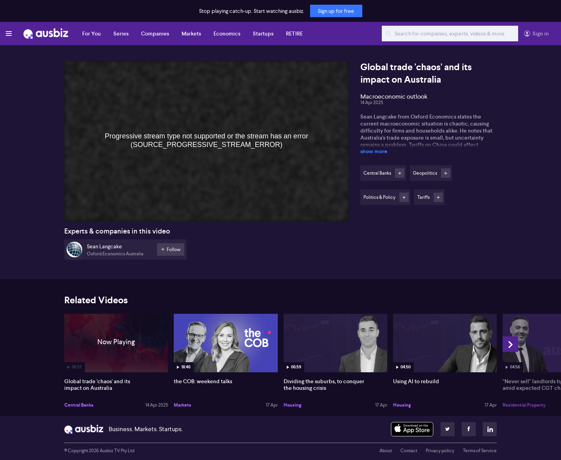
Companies (155, 33)
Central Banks (79, 405)
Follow (399, 173)
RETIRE (294, 33)
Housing (292, 405)
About (385, 451)
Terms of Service (480, 451)
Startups (263, 33)
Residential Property (524, 405)
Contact (408, 451)
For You (91, 33)
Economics (226, 33)
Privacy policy (440, 451)
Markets (191, 33)
